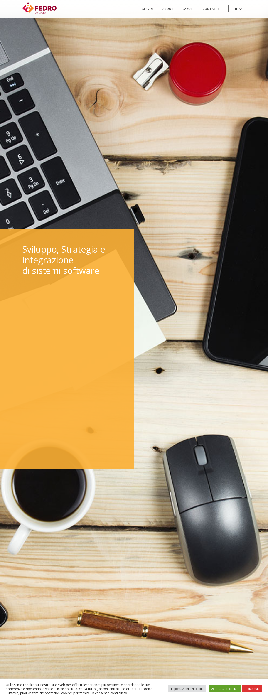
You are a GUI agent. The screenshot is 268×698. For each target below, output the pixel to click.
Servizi (147, 9)
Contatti (211, 9)
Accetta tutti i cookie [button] (224, 689)
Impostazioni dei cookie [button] (187, 689)
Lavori (188, 9)
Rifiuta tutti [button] (252, 689)
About (168, 9)
